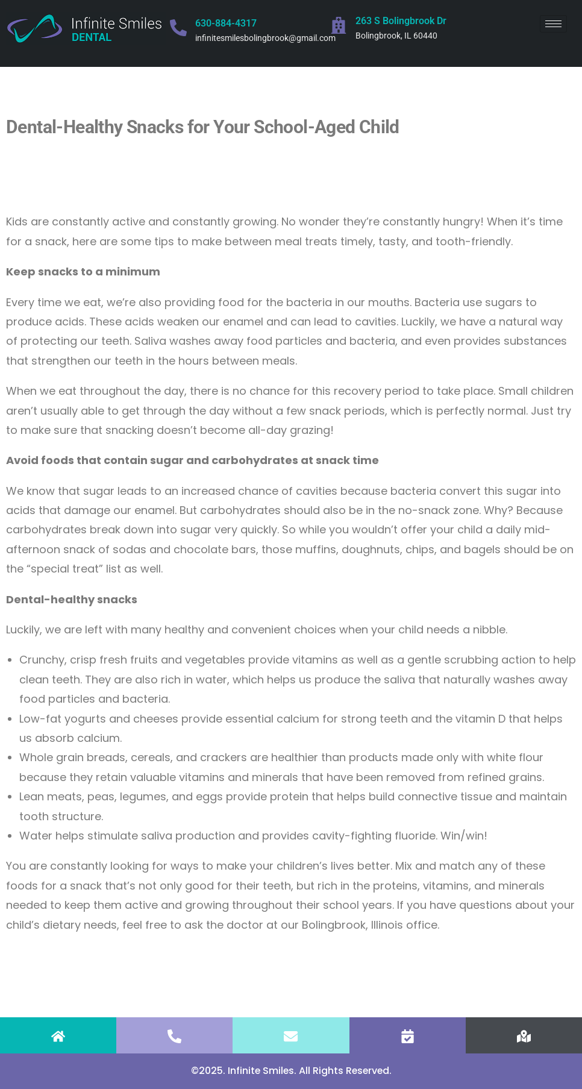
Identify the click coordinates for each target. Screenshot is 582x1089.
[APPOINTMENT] (408, 1036)
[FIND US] (524, 1036)
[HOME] (58, 1036)
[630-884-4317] (178, 27)
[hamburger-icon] (553, 24)
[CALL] (174, 1036)
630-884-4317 (226, 23)
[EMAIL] (291, 1036)
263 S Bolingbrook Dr (400, 21)
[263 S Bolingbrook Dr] (338, 25)
